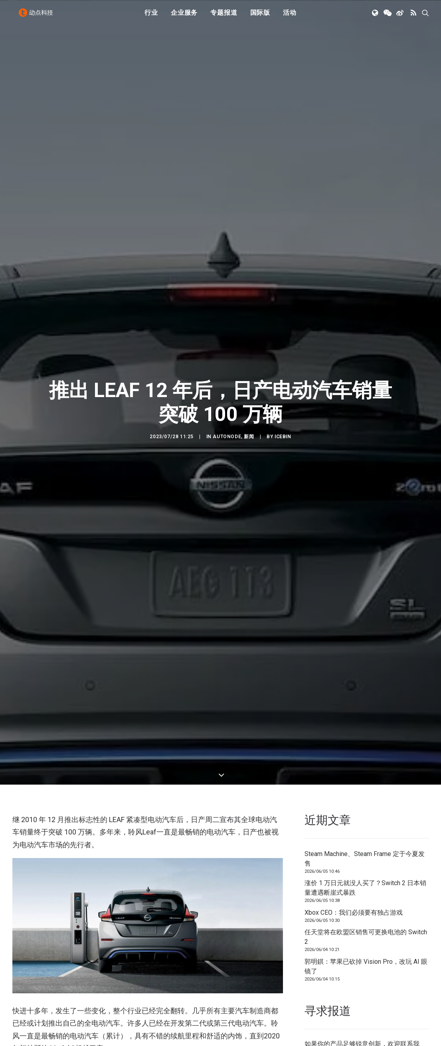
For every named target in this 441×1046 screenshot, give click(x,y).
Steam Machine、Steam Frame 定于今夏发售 (365, 802)
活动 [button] (290, 17)
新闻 (249, 408)
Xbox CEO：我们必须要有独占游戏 (354, 856)
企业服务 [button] (184, 17)
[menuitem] (151, 17)
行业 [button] (151, 17)
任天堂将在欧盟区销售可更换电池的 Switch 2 (366, 881)
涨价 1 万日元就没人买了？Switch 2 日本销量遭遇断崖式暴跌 (365, 831)
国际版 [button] (260, 17)
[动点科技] (37, 17)
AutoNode (227, 408)
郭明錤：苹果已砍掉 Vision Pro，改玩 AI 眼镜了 (366, 910)
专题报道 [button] (223, 17)
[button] (376, 17)
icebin (283, 408)
